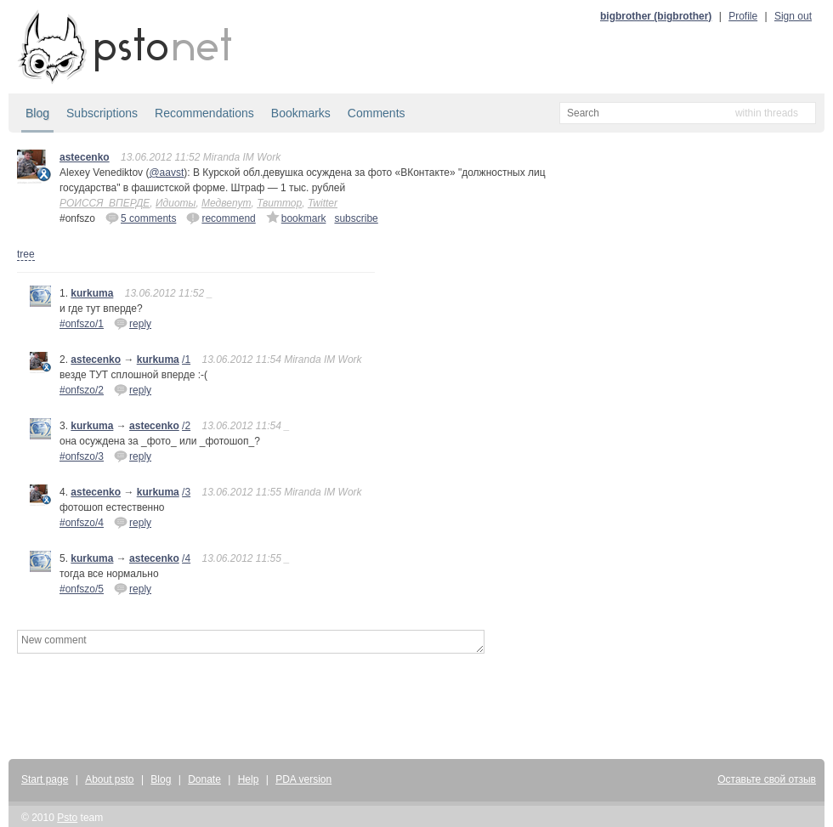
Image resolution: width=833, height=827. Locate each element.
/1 (186, 359)
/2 (186, 426)
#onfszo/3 (82, 456)
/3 (186, 492)
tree (26, 254)
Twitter (322, 203)
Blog (37, 113)
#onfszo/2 (82, 390)
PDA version (303, 779)
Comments (376, 113)
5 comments (140, 217)
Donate (204, 779)
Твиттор (279, 203)
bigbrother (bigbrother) (655, 16)
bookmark (296, 217)
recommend (220, 217)
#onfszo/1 (82, 324)
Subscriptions (102, 113)
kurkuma (92, 293)
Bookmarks (301, 113)
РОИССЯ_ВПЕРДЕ (105, 203)
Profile (742, 16)
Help (248, 779)
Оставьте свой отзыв (766, 779)
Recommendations (204, 113)
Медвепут (226, 203)
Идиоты (176, 203)
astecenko (85, 157)
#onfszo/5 (82, 589)
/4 (186, 558)
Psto (67, 818)
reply (132, 323)
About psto (109, 779)
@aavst (166, 172)
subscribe (355, 218)
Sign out (793, 16)
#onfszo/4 (82, 523)
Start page (44, 779)
